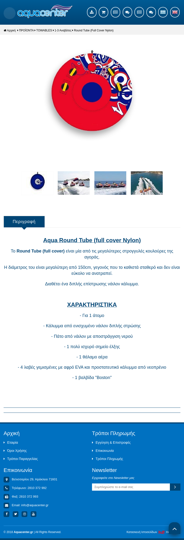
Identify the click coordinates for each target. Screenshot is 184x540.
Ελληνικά (163, 12)
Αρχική (10, 30)
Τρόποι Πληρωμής (107, 459)
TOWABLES (44, 30)
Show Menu (10, 13)
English (175, 12)
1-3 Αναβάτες (63, 30)
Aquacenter (45, 12)
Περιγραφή (24, 221)
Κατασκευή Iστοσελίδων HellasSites (153, 532)
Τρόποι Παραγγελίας (21, 459)
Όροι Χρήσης (15, 451)
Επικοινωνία (103, 451)
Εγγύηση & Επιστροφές (111, 442)
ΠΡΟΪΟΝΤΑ (26, 30)
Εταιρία (11, 442)
